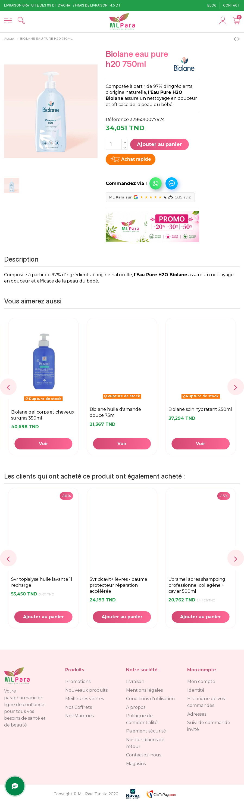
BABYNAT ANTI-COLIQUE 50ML (119, 582)
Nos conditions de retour (145, 743)
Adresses (196, 714)
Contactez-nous (143, 754)
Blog (212, 5)
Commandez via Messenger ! (171, 183)
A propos (135, 707)
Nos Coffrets (78, 707)
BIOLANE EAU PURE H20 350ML (121, 412)
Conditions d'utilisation (150, 698)
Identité (196, 690)
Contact (231, 5)
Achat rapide (136, 159)
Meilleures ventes (84, 698)
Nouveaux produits (86, 690)
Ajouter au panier (159, 144)
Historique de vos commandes (206, 702)
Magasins (136, 763)
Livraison (135, 681)
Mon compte (201, 681)
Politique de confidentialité (142, 719)
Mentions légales (144, 690)
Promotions (77, 681)
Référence (117, 119)
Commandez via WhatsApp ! (155, 183)
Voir (200, 443)
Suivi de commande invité (208, 726)
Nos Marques (79, 715)
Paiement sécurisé (146, 731)
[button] (135, 181)
